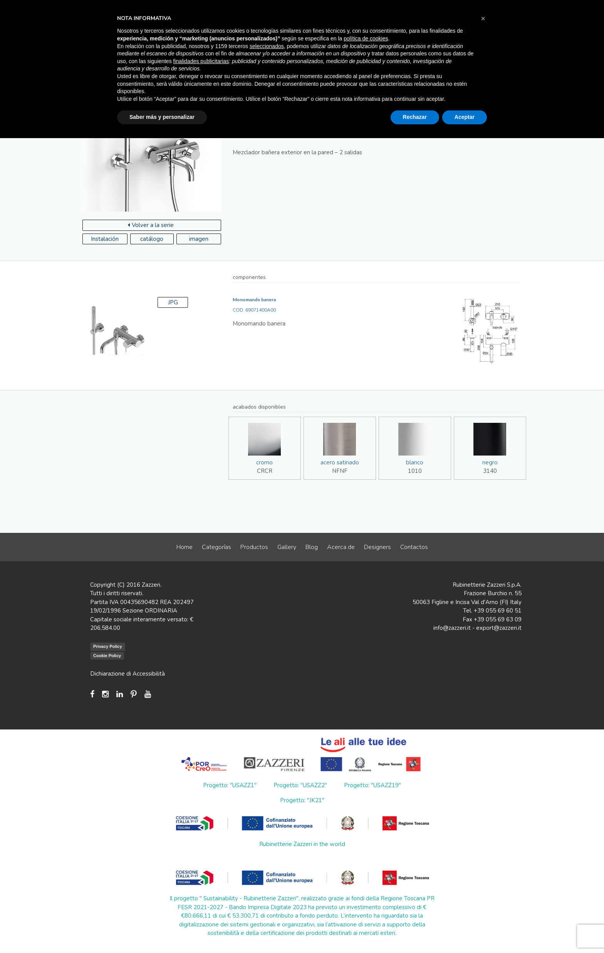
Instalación (105, 239)
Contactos (414, 547)
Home (184, 547)
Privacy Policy (107, 646)
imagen (198, 239)
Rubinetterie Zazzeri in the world (302, 844)
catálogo (151, 239)
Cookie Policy (107, 655)
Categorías (216, 547)
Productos (254, 547)
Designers (377, 547)
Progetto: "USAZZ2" (300, 785)
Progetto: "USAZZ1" (230, 785)
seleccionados (267, 46)
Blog (311, 547)
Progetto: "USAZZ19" (372, 785)
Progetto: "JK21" (302, 800)
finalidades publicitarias (201, 61)
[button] (483, 18)
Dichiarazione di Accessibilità (127, 674)
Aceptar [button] (465, 117)
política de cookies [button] (366, 38)
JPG (173, 302)
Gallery (286, 547)
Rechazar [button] (415, 117)
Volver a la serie (151, 225)
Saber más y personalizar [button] (162, 117)
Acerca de (341, 547)
